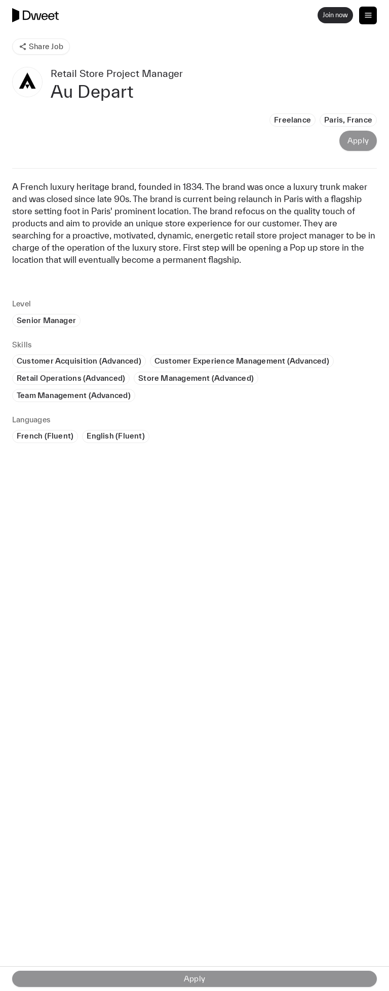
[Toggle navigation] (368, 15)
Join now (335, 15)
